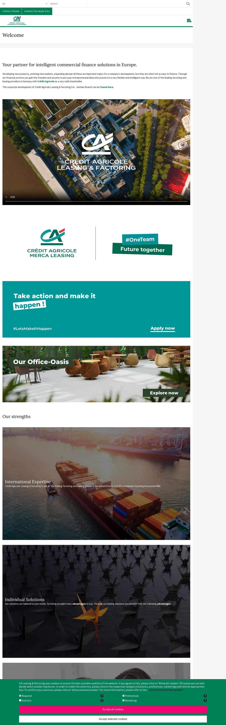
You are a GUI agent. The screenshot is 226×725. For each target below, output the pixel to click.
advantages (79, 603)
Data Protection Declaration (166, 689)
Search (188, 3)
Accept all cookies (113, 709)
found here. (107, 87)
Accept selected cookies (113, 719)
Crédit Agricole (46, 81)
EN (3, 3)
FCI (158, 486)
